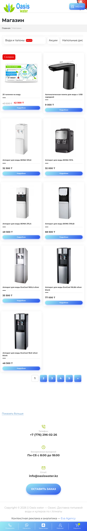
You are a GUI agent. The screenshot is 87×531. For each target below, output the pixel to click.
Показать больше (12, 413)
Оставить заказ (43, 489)
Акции (53, 40)
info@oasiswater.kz (43, 476)
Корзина (77, 526)
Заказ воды (43, 528)
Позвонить (9, 528)
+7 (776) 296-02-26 (43, 435)
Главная (6, 28)
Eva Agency (68, 518)
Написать (26, 528)
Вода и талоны (15, 40)
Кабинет (60, 528)
